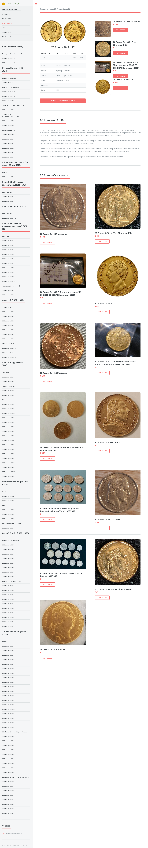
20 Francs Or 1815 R (9, 218)
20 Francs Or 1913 (8, 808)
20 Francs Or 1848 (8, 476)
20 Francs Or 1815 (8, 177)
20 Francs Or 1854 (8, 549)
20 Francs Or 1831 (8, 381)
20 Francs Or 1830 (8, 339)
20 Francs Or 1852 (8, 528)
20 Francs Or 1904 (8, 763)
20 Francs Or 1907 (8, 781)
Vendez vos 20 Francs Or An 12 (63, 100)
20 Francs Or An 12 (8, 63)
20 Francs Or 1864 (8, 599)
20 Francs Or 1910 (8, 795)
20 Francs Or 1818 (8, 254)
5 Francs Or (6, 14)
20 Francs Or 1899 (8, 741)
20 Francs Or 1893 (8, 705)
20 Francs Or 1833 (8, 409)
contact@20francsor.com (14, 833)
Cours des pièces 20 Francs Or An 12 (55, 9)
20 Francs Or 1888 (8, 682)
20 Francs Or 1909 (8, 790)
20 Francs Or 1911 (8, 799)
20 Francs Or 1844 (8, 458)
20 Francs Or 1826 (8, 321)
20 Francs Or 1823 (8, 277)
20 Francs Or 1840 (8, 440)
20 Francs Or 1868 (8, 617)
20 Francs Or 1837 (8, 427)
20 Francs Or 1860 (8, 576)
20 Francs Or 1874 (8, 650)
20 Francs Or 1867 (8, 613)
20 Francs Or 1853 (8, 545)
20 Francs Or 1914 (8, 813)
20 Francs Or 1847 (8, 472)
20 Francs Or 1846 (8, 467)
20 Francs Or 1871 (8, 646)
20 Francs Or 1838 (8, 431)
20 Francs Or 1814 (8, 157)
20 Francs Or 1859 (8, 572)
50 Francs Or (6, 32)
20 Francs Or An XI (8, 58)
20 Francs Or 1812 (8, 148)
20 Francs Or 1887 (8, 677)
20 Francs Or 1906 (8, 772)
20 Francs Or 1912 (8, 804)
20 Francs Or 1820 (8, 263)
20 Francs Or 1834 (8, 413)
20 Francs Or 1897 (8, 723)
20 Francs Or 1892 (8, 700)
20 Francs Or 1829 (8, 334)
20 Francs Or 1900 (8, 745)
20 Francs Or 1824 (8, 281)
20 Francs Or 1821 (8, 268)
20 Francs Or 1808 (8, 125)
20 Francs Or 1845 (8, 463)
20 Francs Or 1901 (8, 750)
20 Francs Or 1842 (8, 449)
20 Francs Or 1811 (8, 143)
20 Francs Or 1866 (8, 608)
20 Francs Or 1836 (8, 422)
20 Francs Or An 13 (8, 92)
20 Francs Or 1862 (8, 590)
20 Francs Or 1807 (8, 110)
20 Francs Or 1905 (8, 768)
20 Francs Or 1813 (8, 152)
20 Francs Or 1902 (8, 754)
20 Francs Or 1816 (8, 245)
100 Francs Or (7, 37)
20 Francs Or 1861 (8, 585)
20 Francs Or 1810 (8, 139)
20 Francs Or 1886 (8, 673)
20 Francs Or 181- (8, 240)
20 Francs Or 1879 (8, 668)
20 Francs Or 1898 (8, 727)
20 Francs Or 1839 (8, 436)
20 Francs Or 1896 (8, 718)
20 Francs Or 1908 (8, 786)
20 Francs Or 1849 (8, 501)
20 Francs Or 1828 (8, 330)
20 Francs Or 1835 (8, 418)
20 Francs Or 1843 (8, 454)
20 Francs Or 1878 (8, 664)
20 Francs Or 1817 (8, 250)
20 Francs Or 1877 (8, 659)
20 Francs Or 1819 (8, 259)
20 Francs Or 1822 (8, 272)
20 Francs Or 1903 (8, 759)
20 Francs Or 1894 (8, 709)
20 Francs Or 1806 (8, 101)
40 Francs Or (6, 28)
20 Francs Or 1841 (8, 445)
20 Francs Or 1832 (8, 404)
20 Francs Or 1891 (8, 695)
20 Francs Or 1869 (8, 622)
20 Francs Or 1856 (8, 558)
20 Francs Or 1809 (8, 134)
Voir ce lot (120, 30)
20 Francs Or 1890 (8, 691)
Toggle (36, 4)
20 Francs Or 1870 (8, 626)
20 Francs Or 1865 (8, 603)
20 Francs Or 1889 (8, 686)
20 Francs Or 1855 (8, 554)
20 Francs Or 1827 (8, 325)
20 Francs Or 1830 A (9, 348)
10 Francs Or (6, 19)
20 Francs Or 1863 (8, 595)
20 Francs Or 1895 (8, 713)
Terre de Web (23, 845)
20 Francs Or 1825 (8, 316)
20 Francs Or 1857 (8, 563)
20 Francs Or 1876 (8, 655)
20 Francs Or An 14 (8, 96)
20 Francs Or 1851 (8, 519)
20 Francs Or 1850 (8, 514)
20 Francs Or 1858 (8, 567)
